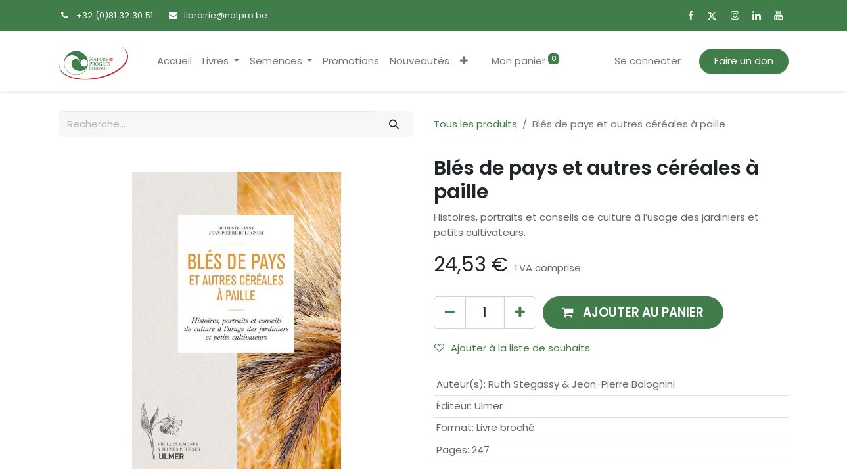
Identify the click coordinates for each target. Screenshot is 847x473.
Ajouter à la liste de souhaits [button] (512, 348)
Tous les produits (475, 124)
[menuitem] (174, 61)
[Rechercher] (393, 124)
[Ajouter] (520, 312)
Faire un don (743, 61)
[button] (464, 61)
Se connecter (647, 61)
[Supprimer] (450, 312)
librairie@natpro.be (225, 15)
